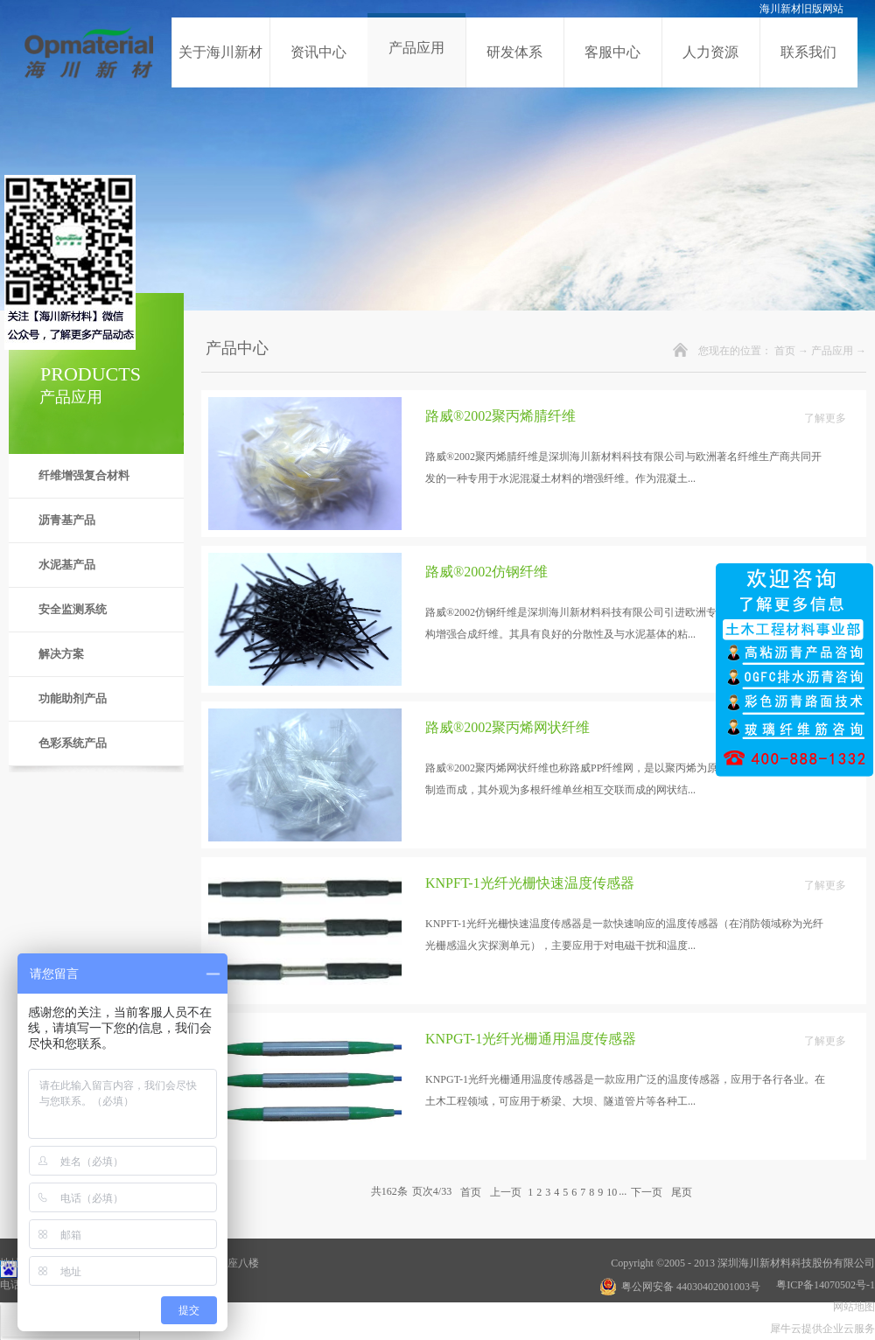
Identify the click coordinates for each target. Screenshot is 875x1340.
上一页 (506, 1191)
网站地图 (851, 1307)
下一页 (646, 1191)
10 (611, 1192)
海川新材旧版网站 (802, 9)
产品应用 (832, 351)
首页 (784, 351)
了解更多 (825, 418)
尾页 (681, 1191)
